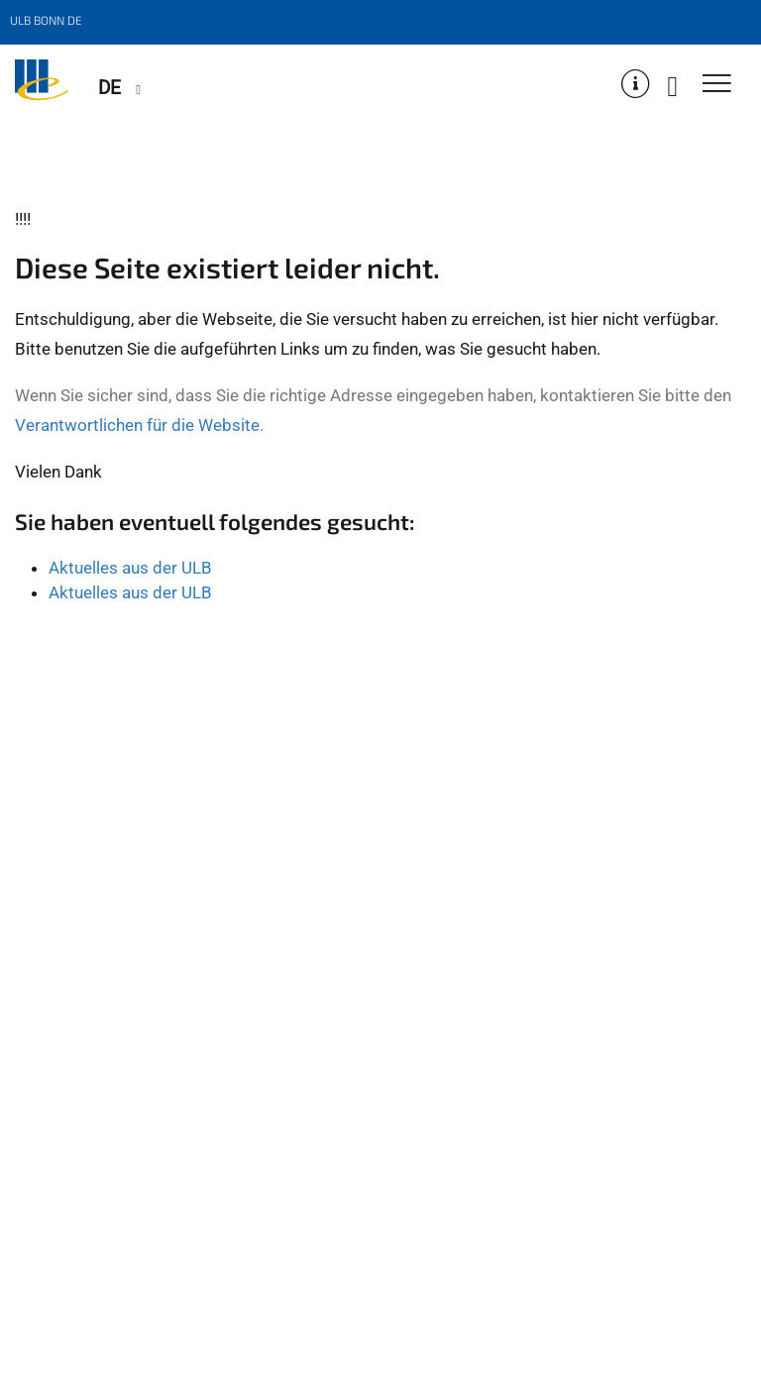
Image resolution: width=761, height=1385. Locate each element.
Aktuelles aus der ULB (130, 568)
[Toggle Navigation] (717, 84)
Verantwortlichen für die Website (137, 425)
